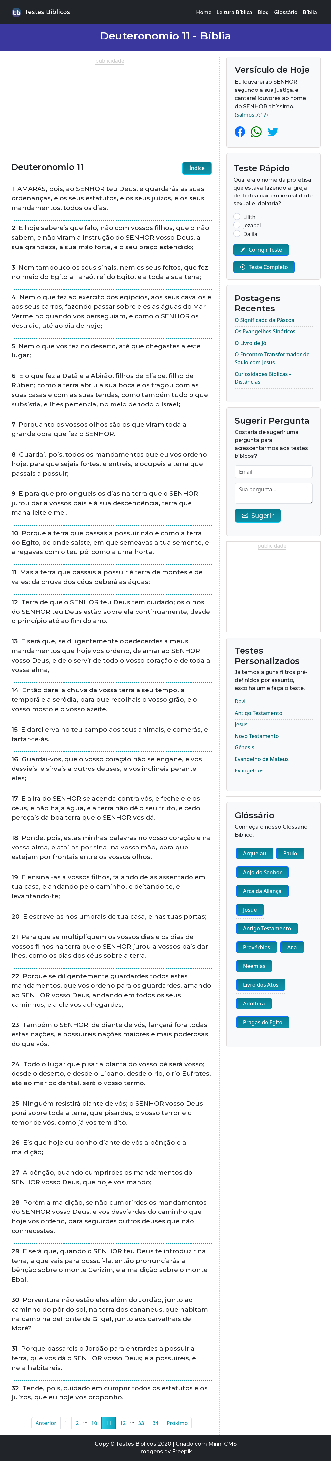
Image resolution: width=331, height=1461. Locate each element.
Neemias (254, 966)
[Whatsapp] (257, 131)
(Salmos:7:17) (251, 114)
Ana (292, 947)
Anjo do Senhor (262, 872)
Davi (240, 701)
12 (123, 1423)
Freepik (182, 1451)
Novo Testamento (257, 736)
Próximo (177, 1423)
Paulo (290, 853)
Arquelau (254, 853)
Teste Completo (264, 267)
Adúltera (254, 1003)
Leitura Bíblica (234, 12)
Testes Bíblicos (41, 12)
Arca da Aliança (262, 891)
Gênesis (244, 747)
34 (155, 1423)
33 (141, 1423)
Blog (263, 12)
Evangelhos (249, 770)
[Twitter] (273, 131)
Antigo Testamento (258, 713)
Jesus (241, 724)
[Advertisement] (111, 111)
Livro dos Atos (260, 984)
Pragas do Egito (262, 1022)
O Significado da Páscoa (264, 320)
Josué (250, 909)
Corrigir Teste (261, 249)
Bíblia (310, 12)
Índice (197, 167)
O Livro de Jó (250, 343)
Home (203, 12)
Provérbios (256, 947)
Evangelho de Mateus (262, 759)
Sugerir (258, 515)
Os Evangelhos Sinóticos (265, 331)
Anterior (46, 1423)
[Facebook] (241, 131)
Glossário (285, 12)
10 (94, 1423)
